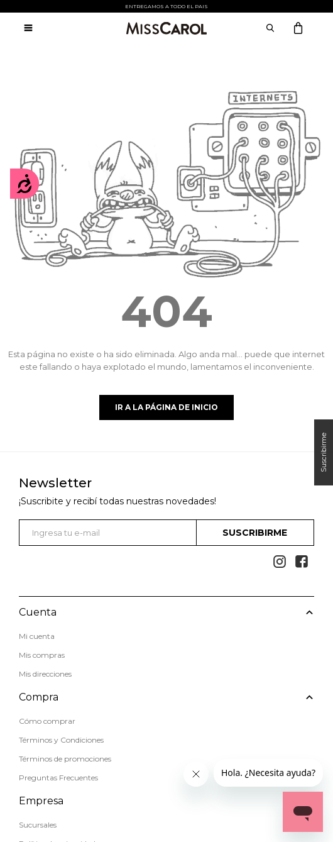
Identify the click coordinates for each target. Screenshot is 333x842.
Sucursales (38, 824)
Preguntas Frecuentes (58, 777)
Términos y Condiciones (61, 740)
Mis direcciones (45, 674)
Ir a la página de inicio (166, 407)
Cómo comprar (47, 721)
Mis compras (42, 655)
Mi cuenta (37, 636)
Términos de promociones (65, 758)
